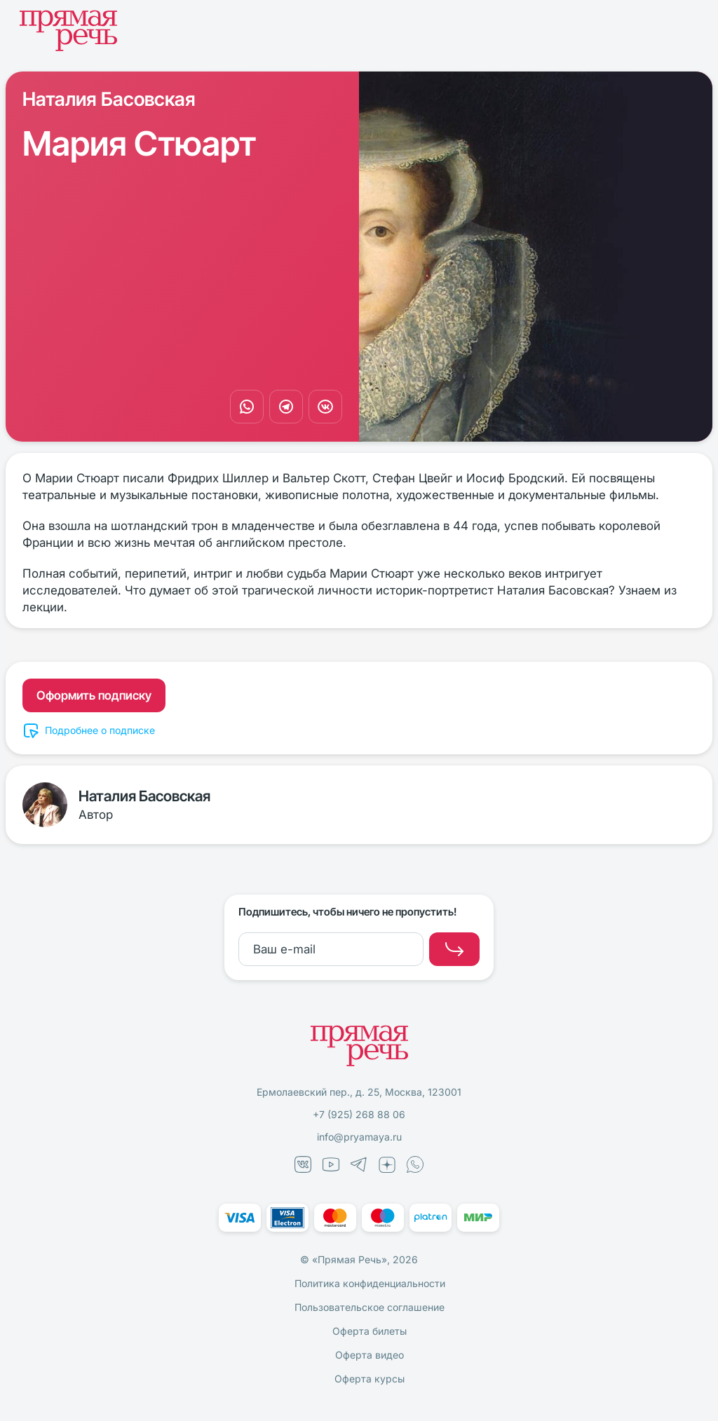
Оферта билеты (369, 1331)
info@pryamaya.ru (359, 1137)
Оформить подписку (93, 695)
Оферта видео (369, 1355)
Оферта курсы (369, 1379)
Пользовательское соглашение (369, 1307)
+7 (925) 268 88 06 (359, 1114)
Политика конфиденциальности (369, 1283)
